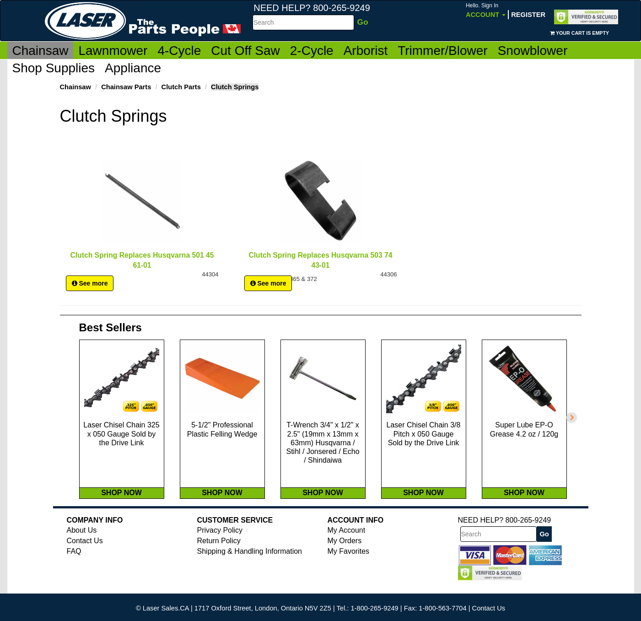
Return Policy (219, 554)
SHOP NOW (121, 506)
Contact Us (85, 554)
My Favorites (349, 564)
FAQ (74, 564)
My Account (347, 543)
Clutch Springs (235, 87)
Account (486, 10)
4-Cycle (179, 50)
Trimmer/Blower (443, 50)
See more (90, 288)
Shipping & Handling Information (249, 564)
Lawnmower (112, 50)
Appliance (133, 68)
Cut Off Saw (245, 50)
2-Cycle (312, 50)
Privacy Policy (220, 543)
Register (528, 14)
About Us (82, 543)
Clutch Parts (181, 87)
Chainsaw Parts (126, 87)
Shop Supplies (53, 68)
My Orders (345, 554)
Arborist (366, 50)
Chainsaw (40, 50)
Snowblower (533, 50)
